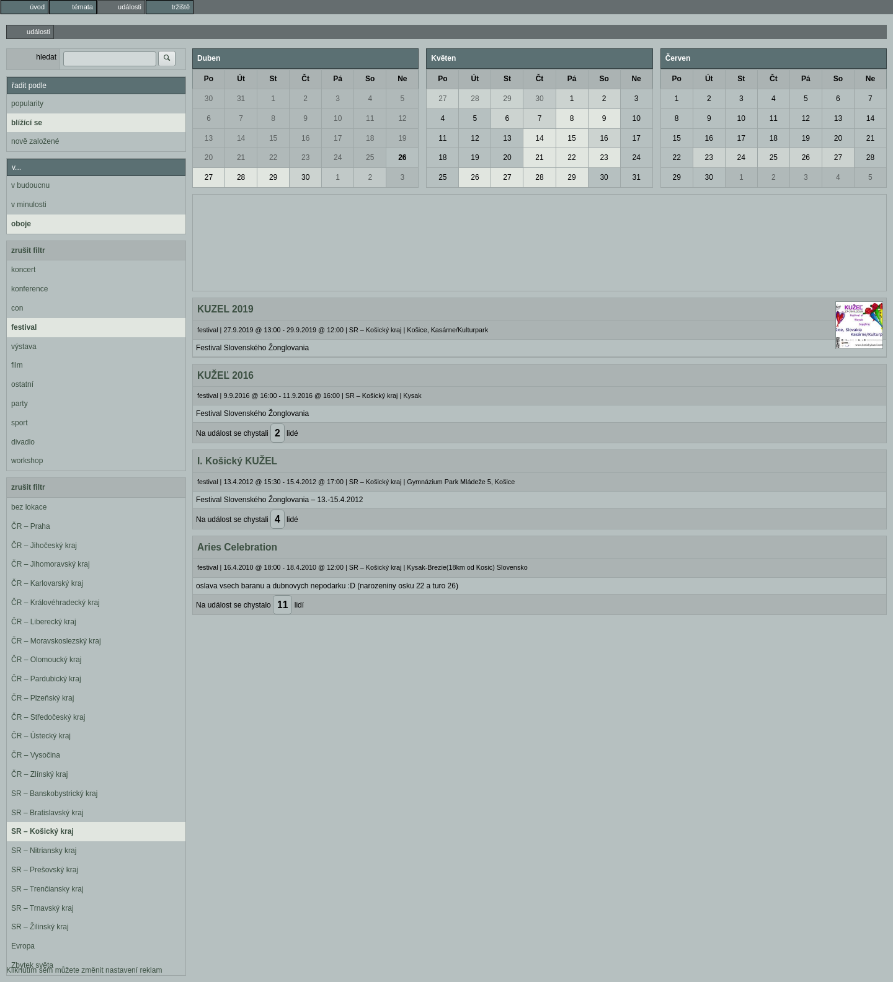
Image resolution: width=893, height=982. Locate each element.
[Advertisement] (539, 241)
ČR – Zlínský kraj (39, 774)
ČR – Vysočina (35, 755)
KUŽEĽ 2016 (225, 375)
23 (305, 157)
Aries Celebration (237, 547)
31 (241, 98)
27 (209, 177)
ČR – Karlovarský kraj (47, 583)
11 (370, 118)
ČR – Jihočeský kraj (44, 545)
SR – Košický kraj (42, 831)
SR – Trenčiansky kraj (47, 889)
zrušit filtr (28, 250)
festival (24, 327)
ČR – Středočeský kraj (48, 717)
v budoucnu (30, 185)
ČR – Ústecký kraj (41, 736)
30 (209, 98)
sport (19, 422)
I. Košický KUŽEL (237, 461)
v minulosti (29, 204)
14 (241, 138)
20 (209, 157)
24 (338, 157)
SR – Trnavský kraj (42, 908)
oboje (21, 223)
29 (273, 177)
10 (338, 118)
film (17, 365)
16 (305, 138)
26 (402, 157)
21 (241, 157)
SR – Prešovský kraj (44, 869)
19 (402, 138)
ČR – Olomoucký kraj (46, 659)
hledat (46, 57)
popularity (27, 103)
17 (338, 138)
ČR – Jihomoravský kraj (50, 564)
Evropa (23, 946)
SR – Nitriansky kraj (43, 850)
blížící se (26, 122)
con (17, 308)
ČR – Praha (30, 526)
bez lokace (29, 507)
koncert (23, 269)
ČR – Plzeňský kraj (42, 698)
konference (29, 289)
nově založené (35, 141)
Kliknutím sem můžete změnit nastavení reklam (84, 970)
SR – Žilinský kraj (40, 926)
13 (209, 138)
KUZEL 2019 (225, 309)
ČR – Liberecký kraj (43, 621)
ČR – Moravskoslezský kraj (56, 641)
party (19, 403)
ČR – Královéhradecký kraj (55, 602)
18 (370, 138)
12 (402, 118)
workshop (27, 460)
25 (370, 157)
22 (273, 157)
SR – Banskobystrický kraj (54, 793)
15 (273, 138)
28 (241, 177)
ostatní (22, 384)
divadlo (23, 442)
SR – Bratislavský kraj (47, 812)
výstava (24, 346)
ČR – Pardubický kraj (46, 679)
